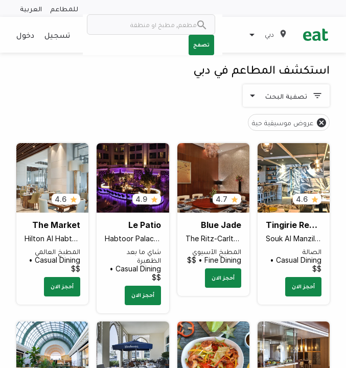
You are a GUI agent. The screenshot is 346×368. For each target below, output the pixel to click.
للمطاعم (64, 8)
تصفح (201, 44)
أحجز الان (303, 286)
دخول (25, 35)
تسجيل (57, 35)
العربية (31, 8)
